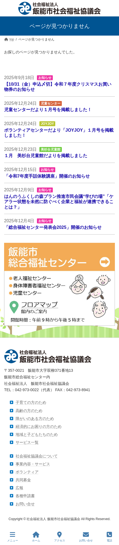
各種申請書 (25, 496)
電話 (109, 537)
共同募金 (23, 480)
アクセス (59, 537)
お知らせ (44, 78)
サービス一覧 (27, 442)
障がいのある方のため (35, 418)
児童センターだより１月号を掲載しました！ (48, 109)
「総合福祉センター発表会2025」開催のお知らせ (52, 227)
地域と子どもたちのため (37, 434)
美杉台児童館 (50, 149)
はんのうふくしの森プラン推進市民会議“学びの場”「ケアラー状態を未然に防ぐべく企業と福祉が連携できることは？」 (59, 201)
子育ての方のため (31, 402)
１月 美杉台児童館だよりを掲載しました (45, 155)
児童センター (50, 103)
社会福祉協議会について (37, 456)
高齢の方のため (29, 410)
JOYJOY (47, 124)
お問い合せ (25, 504)
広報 (19, 488)
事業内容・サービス (33, 464)
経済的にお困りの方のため (39, 426)
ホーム (36, 537)
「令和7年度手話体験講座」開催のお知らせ (47, 176)
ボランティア (27, 472)
